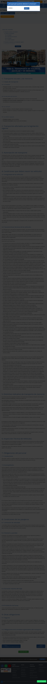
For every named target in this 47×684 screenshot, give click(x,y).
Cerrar (10, 8)
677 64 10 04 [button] (41, 681)
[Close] (38, 4)
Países (27, 8)
